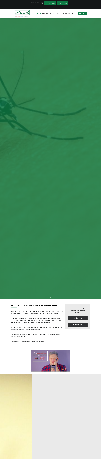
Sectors (52, 13)
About (58, 13)
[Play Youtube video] (50, 340)
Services (45, 13)
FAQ (73, 13)
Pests (38, 13)
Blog (69, 13)
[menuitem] (83, 13)
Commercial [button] (77, 304)
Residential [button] (78, 298)
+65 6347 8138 (50, 3)
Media (64, 13)
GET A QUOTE (62, 3)
